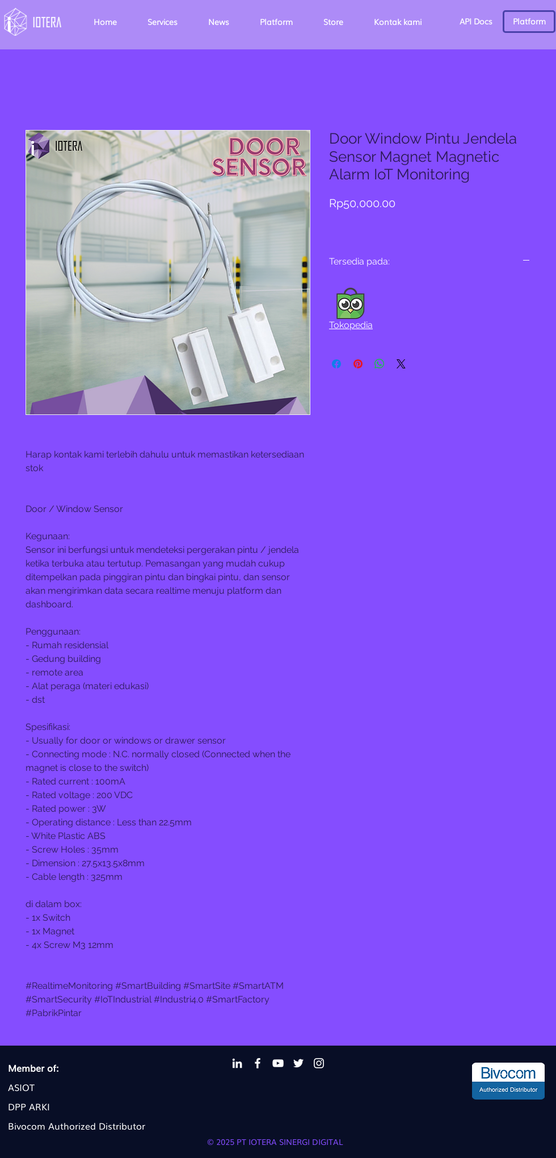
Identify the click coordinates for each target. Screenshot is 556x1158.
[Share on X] (401, 364)
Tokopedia (351, 325)
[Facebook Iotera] (257, 1063)
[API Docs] (475, 21)
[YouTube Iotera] (278, 1063)
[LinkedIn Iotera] (237, 1063)
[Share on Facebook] (336, 364)
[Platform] (529, 21)
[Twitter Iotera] (298, 1063)
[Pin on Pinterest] (358, 364)
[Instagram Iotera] (319, 1063)
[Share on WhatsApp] (379, 364)
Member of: (33, 1068)
